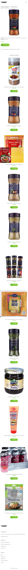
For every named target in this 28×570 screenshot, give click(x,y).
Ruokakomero (12, 37)
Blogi (2, 554)
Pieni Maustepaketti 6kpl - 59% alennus (14, 280)
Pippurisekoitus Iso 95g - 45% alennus (14, 203)
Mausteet (22, 37)
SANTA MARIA (18, 37)
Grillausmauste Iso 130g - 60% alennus (14, 125)
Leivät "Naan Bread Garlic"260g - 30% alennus (14, 319)
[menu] (26, 2)
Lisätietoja (5, 44)
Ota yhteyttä (3, 556)
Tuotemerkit (7, 37)
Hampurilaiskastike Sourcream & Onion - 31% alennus (14, 435)
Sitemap (2, 562)
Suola (26, 37)
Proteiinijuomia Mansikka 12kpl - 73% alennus (14, 474)
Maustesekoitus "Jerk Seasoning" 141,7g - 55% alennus (14, 87)
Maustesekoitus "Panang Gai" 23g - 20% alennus (14, 513)
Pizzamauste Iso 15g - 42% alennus (14, 241)
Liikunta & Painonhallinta (5, 542)
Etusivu (2, 8)
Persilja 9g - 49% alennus (14, 358)
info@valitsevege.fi (4, 536)
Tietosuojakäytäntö (4, 560)
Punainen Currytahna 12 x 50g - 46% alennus (14, 164)
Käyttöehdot (3, 558)
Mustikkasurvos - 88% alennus (14, 396)
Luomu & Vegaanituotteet (5, 544)
